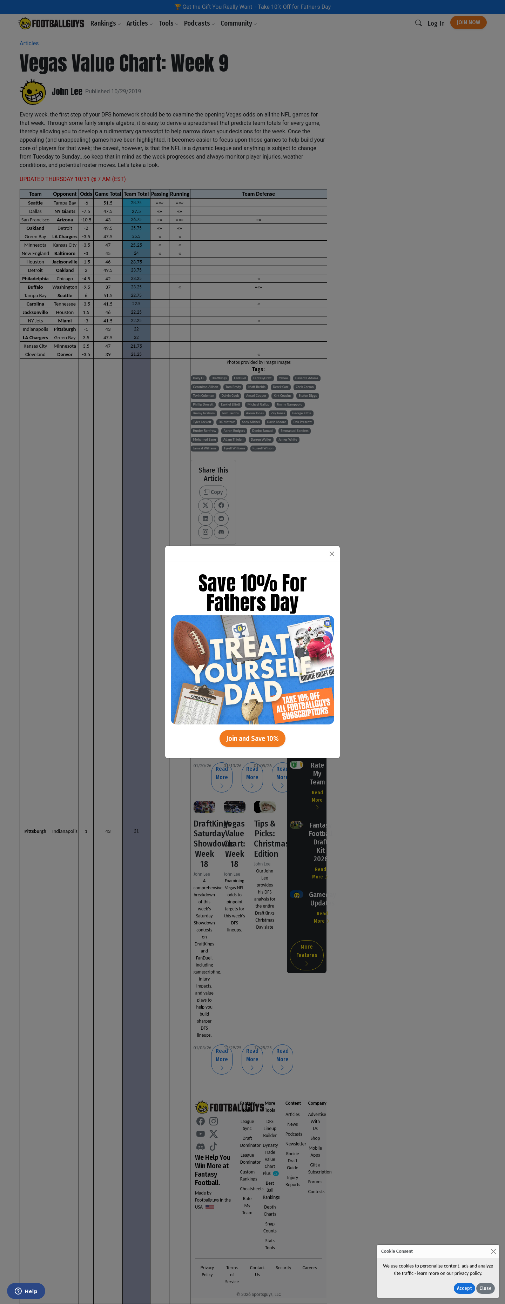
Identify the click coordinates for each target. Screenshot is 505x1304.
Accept (464, 1288)
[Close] (493, 1251)
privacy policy (467, 1273)
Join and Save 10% (252, 738)
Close (485, 1288)
